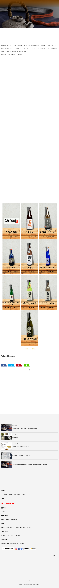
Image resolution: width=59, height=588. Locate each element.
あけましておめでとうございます (21, 446)
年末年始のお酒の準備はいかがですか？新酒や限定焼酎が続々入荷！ (30, 465)
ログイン (55, 556)
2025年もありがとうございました (21, 455)
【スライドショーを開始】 (29, 349)
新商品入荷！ (15, 437)
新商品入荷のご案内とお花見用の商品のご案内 (24, 428)
